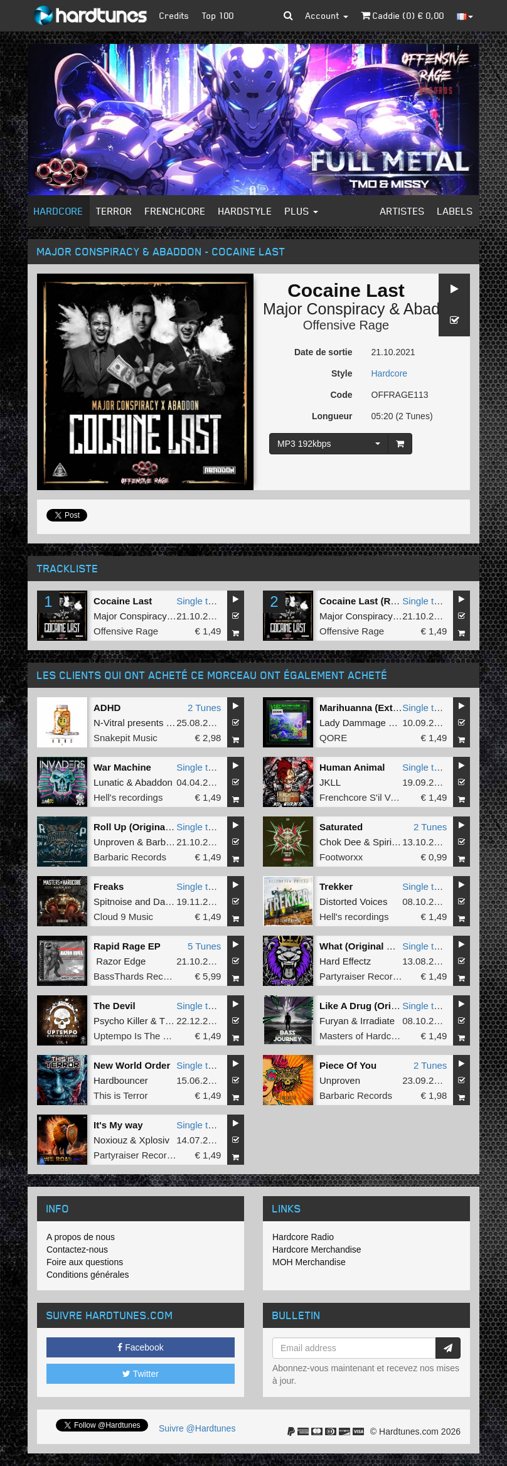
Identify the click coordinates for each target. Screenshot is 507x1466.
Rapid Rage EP (127, 946)
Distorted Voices (353, 901)
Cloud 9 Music (123, 916)
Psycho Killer (120, 1020)
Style (341, 373)
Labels (455, 211)
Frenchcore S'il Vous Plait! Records (393, 797)
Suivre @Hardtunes (197, 1428)
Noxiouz (110, 1140)
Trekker (336, 886)
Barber (160, 842)
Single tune (199, 601)
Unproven (113, 842)
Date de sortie (323, 352)
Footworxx (341, 857)
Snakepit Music (125, 737)
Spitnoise (112, 901)
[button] (288, 15)
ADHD (106, 707)
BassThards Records (137, 976)
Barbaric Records (129, 857)
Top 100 (218, 15)
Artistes (402, 211)
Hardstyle (245, 211)
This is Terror (120, 1095)
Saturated (341, 826)
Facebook (140, 1347)
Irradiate (377, 1020)
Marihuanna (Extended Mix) (380, 707)
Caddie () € (402, 15)
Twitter (140, 1374)
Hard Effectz (345, 961)
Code (342, 395)
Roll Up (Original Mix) (141, 826)
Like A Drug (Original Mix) (376, 1005)
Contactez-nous (77, 1249)
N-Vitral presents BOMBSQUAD (160, 722)
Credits (174, 15)
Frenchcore (175, 211)
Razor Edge (121, 961)
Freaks (108, 886)
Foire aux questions (84, 1262)
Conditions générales (87, 1275)
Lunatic (108, 782)
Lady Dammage (352, 722)
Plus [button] (301, 211)
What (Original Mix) (362, 946)
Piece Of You (347, 1065)
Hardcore (58, 211)
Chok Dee (340, 842)
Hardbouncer (120, 1080)
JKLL (330, 782)
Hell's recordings (128, 797)
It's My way (118, 1125)
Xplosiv (154, 1140)
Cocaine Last (122, 601)
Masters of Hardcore (362, 1035)
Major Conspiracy (324, 309)
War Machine (122, 767)
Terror (114, 211)
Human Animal (352, 767)
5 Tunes (204, 946)
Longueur (332, 416)
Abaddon (434, 309)
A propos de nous (80, 1237)
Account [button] (327, 15)
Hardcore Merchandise (316, 1249)
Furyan (334, 1020)
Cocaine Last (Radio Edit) (376, 601)
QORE (333, 737)
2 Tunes (204, 707)
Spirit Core (395, 842)
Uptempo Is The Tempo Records (160, 1035)
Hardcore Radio (303, 1237)
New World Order (131, 1065)
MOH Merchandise (309, 1262)
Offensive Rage (346, 325)
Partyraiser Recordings (367, 976)
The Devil (114, 1005)
